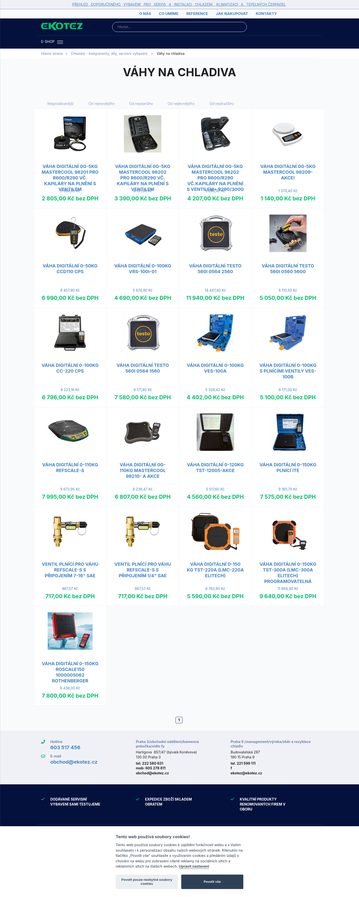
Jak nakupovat (232, 13)
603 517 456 (65, 747)
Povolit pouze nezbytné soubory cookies (146, 882)
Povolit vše (212, 882)
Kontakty (266, 13)
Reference (197, 13)
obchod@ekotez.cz (73, 762)
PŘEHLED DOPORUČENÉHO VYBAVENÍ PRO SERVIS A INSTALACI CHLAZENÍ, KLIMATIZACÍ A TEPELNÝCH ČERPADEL (179, 4)
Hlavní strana (52, 53)
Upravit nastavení (194, 866)
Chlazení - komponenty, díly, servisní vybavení (109, 53)
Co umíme (168, 13)
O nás (145, 13)
